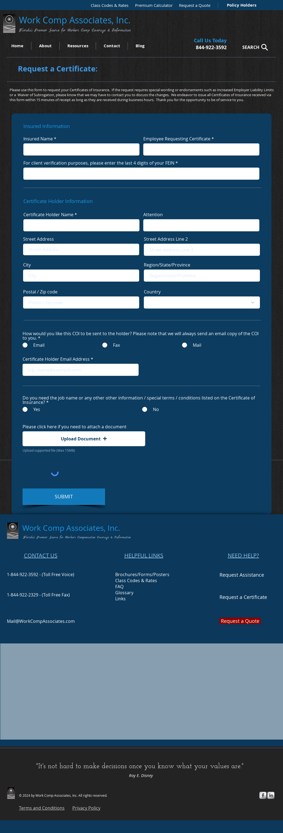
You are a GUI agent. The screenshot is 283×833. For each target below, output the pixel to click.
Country (152, 292)
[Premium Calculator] (152, 5)
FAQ (119, 587)
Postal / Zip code (40, 292)
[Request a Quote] (193, 5)
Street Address (38, 239)
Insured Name (38, 139)
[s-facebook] (262, 795)
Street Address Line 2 (166, 239)
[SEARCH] (253, 47)
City (27, 265)
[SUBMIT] (64, 496)
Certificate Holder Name (48, 214)
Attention (153, 214)
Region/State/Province (167, 265)
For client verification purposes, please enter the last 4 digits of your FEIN (98, 163)
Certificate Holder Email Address (56, 359)
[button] (84, 438)
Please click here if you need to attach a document (75, 426)
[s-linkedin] (270, 795)
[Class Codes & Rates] (107, 5)
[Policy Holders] (240, 5)
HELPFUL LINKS (143, 555)
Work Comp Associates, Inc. (76, 20)
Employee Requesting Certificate (176, 139)
